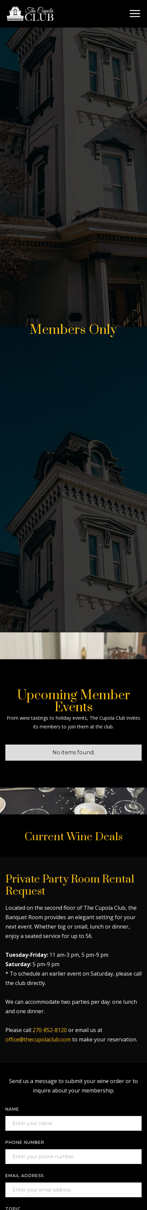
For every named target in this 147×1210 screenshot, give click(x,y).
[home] (30, 14)
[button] (135, 13)
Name (12, 1109)
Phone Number (24, 1142)
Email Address (24, 1175)
